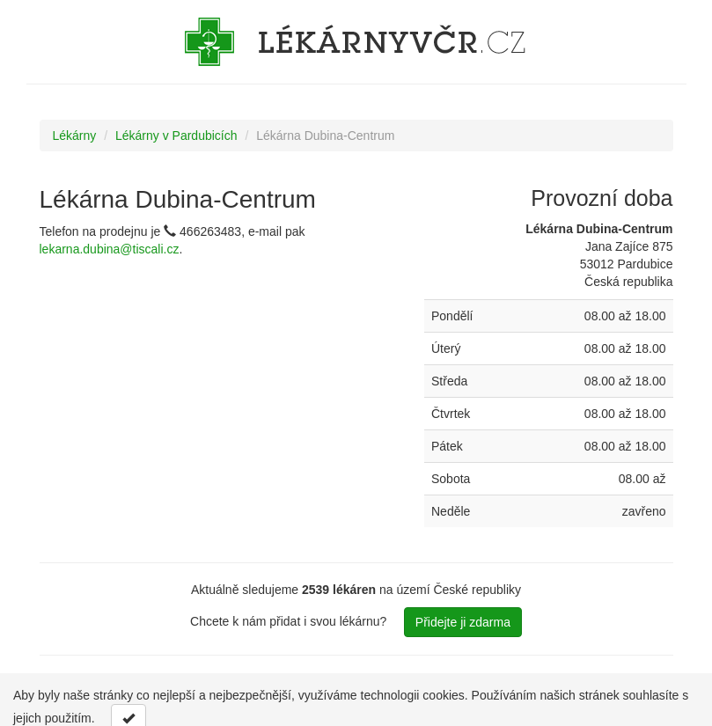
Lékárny (75, 135)
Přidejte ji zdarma (462, 622)
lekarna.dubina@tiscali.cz (110, 249)
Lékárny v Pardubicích (176, 135)
